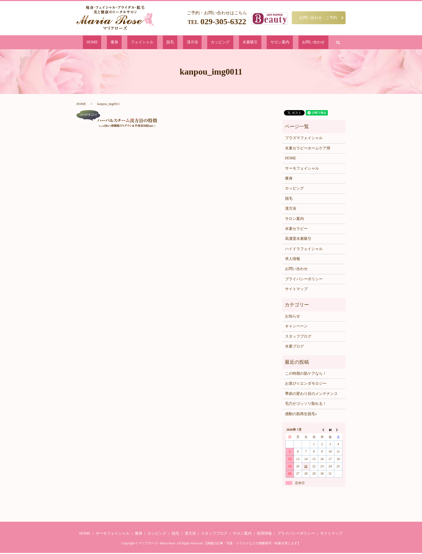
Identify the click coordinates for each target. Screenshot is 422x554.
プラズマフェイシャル (304, 139)
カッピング (212, 43)
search (300, 43)
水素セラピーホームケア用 (307, 149)
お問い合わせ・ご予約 (318, 17)
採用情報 (264, 534)
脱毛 (178, 43)
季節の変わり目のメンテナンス (311, 395)
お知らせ (292, 317)
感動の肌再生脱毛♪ (301, 415)
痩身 (139, 43)
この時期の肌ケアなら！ (305, 375)
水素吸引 (234, 43)
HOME (125, 43)
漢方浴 (193, 43)
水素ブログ (294, 347)
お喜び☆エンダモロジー (305, 385)
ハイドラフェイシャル (304, 250)
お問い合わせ (280, 43)
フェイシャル (159, 43)
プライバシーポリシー (304, 280)
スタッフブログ (298, 337)
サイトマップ (296, 290)
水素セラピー (296, 230)
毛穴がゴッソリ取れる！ (305, 405)
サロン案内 (255, 43)
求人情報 (292, 260)
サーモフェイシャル (302, 169)
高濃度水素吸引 (298, 240)
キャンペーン (296, 327)
